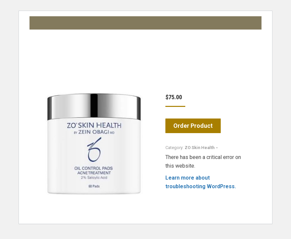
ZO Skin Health (199, 147)
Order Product (193, 125)
